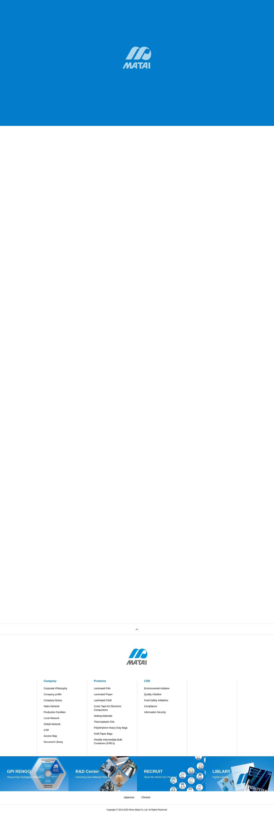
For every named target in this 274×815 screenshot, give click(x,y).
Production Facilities (55, 712)
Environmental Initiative (157, 688)
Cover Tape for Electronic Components (107, 708)
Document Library (53, 742)
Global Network (52, 724)
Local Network (51, 718)
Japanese (129, 797)
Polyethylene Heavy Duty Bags (110, 727)
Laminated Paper (103, 694)
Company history (53, 700)
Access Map (50, 736)
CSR (46, 730)
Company (50, 680)
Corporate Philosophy (55, 688)
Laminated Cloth (103, 700)
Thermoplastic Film (104, 721)
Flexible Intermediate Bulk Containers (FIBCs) (108, 741)
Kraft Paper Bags (103, 733)
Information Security (155, 712)
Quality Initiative (152, 694)
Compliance (150, 706)
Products (100, 680)
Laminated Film (102, 688)
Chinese (145, 797)
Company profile (53, 694)
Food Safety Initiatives (156, 700)
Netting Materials (103, 715)
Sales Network (51, 706)
